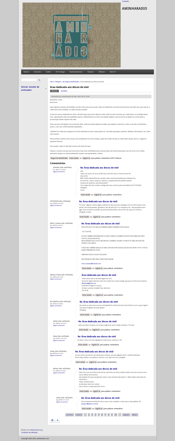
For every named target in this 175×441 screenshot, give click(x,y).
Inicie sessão (74, 158)
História (26, 72)
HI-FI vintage (60, 72)
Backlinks (64, 91)
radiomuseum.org (36, 430)
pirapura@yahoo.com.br (89, 404)
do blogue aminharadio (71, 82)
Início (52, 82)
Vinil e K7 (113, 72)
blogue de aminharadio (59, 158)
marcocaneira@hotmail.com (91, 264)
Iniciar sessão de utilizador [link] (30, 88)
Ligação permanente (59, 171)
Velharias (102, 72)
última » (134, 415)
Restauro (91, 72)
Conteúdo (125, 1)
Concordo (152, 439)
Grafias (48, 72)
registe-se (86, 158)
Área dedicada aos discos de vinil (99, 275)
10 (115, 415)
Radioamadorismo (76, 72)
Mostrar (55, 91)
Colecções (37, 72)
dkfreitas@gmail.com (89, 283)
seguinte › (126, 415)
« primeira (69, 415)
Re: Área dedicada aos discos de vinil (99, 167)
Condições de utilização (29, 432)
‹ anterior (79, 415)
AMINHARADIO (134, 9)
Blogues (58, 82)
